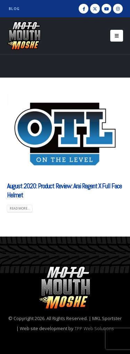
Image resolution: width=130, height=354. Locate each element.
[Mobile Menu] (116, 36)
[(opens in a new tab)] (65, 133)
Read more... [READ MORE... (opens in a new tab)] (19, 208)
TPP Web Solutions (94, 328)
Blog (14, 8)
